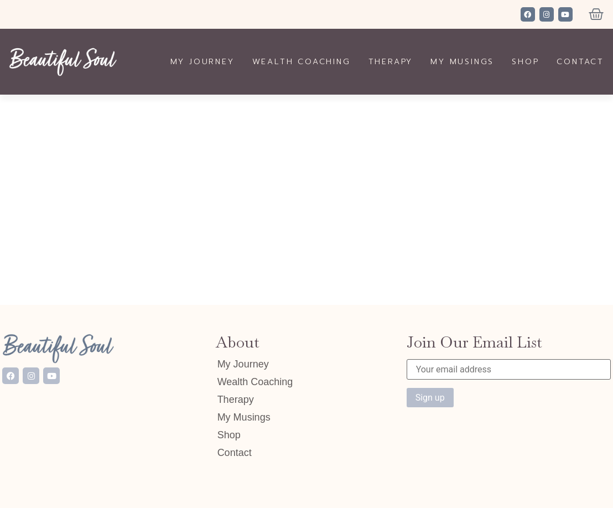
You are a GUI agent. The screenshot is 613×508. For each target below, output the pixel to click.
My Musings (462, 62)
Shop (525, 62)
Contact (580, 62)
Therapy (390, 62)
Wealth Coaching (301, 62)
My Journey (202, 62)
